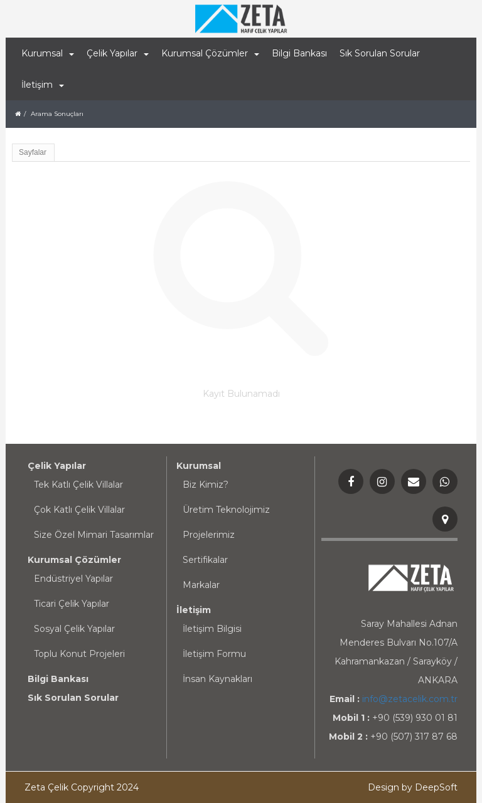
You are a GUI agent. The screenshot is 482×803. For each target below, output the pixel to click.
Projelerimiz (209, 534)
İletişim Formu (214, 653)
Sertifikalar (205, 559)
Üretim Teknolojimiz (226, 509)
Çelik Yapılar (57, 465)
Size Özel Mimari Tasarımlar (94, 534)
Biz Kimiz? (205, 484)
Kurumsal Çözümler (74, 559)
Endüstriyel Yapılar (73, 578)
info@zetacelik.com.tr (410, 699)
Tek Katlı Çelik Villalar (78, 484)
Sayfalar (32, 152)
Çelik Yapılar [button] (118, 53)
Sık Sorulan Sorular (380, 53)
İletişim (193, 610)
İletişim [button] (42, 84)
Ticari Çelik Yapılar (71, 603)
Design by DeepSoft (413, 787)
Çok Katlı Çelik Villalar (79, 509)
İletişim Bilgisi (212, 628)
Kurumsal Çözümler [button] (210, 53)
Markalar (201, 584)
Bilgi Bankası (299, 53)
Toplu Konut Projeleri (79, 653)
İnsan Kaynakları (217, 679)
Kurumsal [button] (47, 53)
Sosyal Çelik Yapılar (74, 628)
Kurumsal (198, 465)
